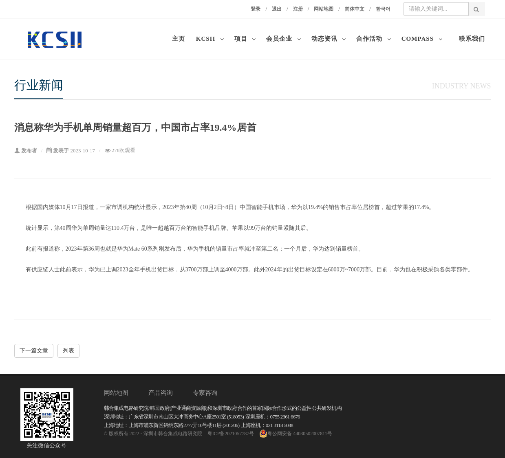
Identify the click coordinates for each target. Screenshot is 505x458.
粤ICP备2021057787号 (230, 433)
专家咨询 (205, 393)
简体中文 (354, 9)
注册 (298, 9)
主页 (180, 38)
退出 (277, 9)
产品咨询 (160, 393)
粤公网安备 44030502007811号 (295, 433)
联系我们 (472, 38)
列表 (68, 351)
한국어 (383, 9)
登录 (255, 9)
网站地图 (323, 9)
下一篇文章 (34, 351)
